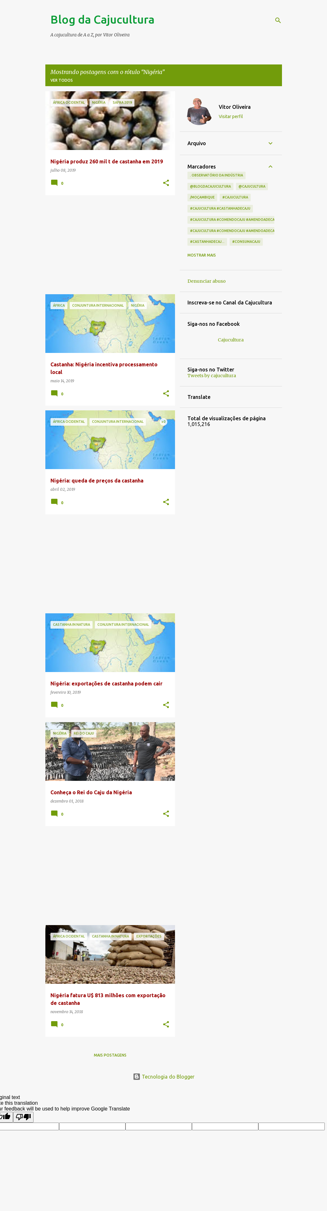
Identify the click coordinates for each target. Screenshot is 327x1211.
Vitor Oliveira (235, 107)
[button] (166, 183)
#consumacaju (246, 241)
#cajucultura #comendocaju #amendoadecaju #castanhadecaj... (252, 219)
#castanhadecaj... (207, 241)
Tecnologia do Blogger (163, 1077)
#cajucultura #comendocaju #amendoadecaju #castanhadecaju (251, 231)
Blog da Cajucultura (102, 19)
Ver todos (61, 80)
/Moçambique (202, 197)
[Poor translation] (23, 1117)
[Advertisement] (107, 244)
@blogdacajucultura (210, 186)
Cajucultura (231, 340)
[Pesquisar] (278, 20)
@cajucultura (252, 186)
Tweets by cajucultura (211, 375)
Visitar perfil (231, 116)
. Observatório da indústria (216, 175)
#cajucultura (235, 197)
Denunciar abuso (206, 281)
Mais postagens (110, 1055)
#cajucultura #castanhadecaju (220, 208)
